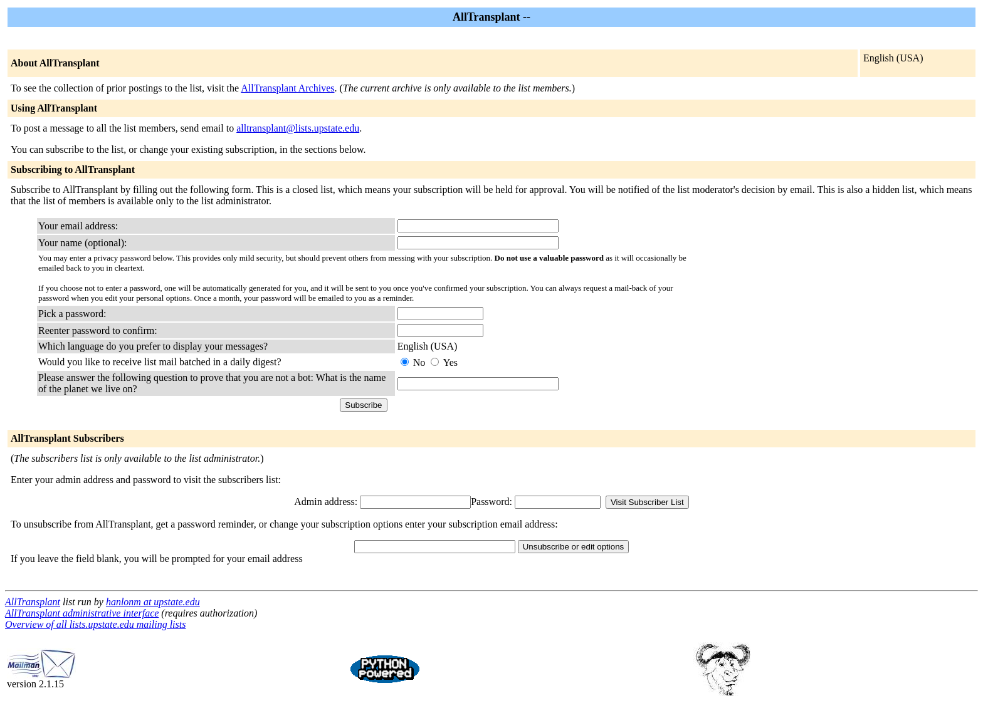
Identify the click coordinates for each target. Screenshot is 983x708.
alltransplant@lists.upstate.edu (297, 128)
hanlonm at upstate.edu (153, 601)
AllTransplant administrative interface (82, 613)
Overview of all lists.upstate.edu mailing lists (95, 624)
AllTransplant (32, 601)
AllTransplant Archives (287, 88)
